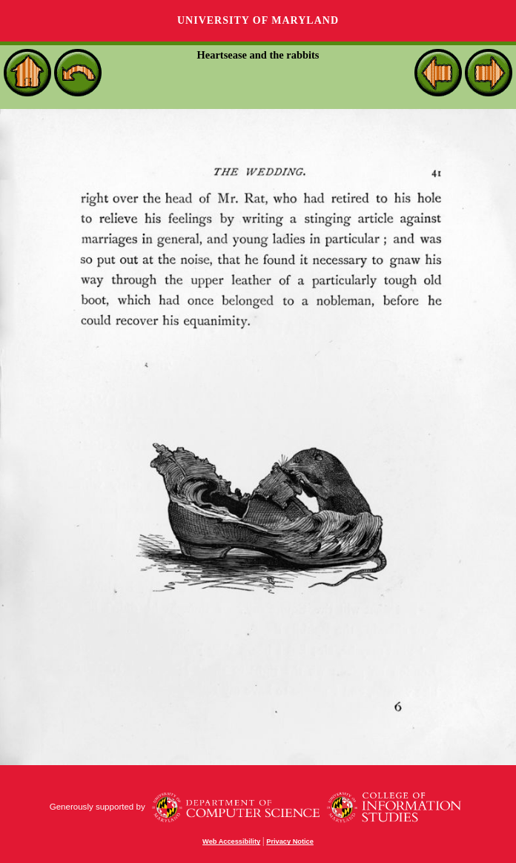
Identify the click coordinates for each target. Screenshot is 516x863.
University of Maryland (258, 20)
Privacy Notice (290, 841)
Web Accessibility (231, 841)
